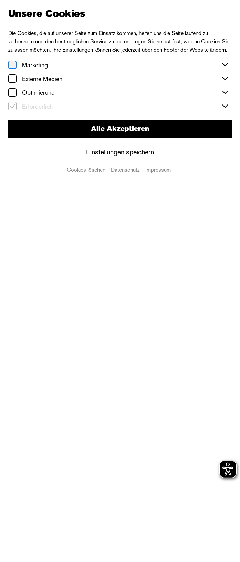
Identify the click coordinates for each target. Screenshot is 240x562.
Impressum (158, 169)
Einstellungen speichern (120, 152)
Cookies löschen (86, 169)
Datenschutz (125, 169)
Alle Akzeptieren (120, 128)
